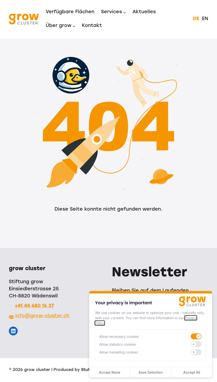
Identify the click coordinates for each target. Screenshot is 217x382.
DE (196, 19)
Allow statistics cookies (117, 344)
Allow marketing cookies (118, 352)
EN (205, 19)
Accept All (191, 372)
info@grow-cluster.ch (42, 316)
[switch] (196, 336)
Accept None (109, 372)
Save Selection (151, 372)
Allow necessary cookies (119, 336)
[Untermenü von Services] (124, 12)
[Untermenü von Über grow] (73, 26)
